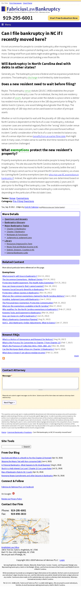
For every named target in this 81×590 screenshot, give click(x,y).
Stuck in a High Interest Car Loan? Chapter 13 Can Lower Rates (26, 470)
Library (8, 240)
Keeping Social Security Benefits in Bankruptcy (23, 289)
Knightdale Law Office (10, 549)
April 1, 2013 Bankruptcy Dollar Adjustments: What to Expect (28, 322)
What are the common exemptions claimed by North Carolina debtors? (33, 296)
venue (28, 90)
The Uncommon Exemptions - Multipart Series (22, 279)
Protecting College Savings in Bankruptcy (20, 292)
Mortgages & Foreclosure (17, 234)
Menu (6, 24)
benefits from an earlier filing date (49, 136)
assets (18, 97)
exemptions (20, 150)
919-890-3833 (18, 516)
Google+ (62, 207)
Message (7, 375)
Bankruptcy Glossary (15, 222)
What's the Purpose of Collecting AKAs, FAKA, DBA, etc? (27, 346)
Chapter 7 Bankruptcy (16, 231)
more (76, 356)
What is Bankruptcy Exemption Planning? (20, 319)
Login (62, 562)
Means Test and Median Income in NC (22, 246)
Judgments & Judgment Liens (19, 237)
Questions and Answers (16, 219)
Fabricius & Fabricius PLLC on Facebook (17, 489)
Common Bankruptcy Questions (19, 434)
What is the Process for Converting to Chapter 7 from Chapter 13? (31, 342)
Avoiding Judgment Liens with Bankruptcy (21, 299)
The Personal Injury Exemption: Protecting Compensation (27, 302)
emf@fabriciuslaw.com (47, 207)
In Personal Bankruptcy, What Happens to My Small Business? (26, 467)
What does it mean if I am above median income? (24, 352)
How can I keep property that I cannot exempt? (23, 286)
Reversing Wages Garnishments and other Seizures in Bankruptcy (27, 478)
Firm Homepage (15, 3)
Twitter (57, 207)
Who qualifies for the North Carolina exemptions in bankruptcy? (30, 309)
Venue (12, 198)
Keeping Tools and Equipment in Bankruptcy (21, 312)
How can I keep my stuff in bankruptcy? (19, 316)
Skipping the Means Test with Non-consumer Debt (21, 463)
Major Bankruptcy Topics (17, 225)
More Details (10, 214)
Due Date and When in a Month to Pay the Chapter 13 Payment (26, 460)
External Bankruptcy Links (17, 252)
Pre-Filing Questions (23, 201)
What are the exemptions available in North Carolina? (25, 306)
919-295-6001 (18, 512)
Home (3, 434)
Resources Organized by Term (19, 244)
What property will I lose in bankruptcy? (19, 276)
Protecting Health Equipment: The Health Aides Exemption (28, 282)
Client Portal (27, 3)
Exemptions (22, 198)
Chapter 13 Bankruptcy (16, 229)
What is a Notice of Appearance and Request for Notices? (27, 339)
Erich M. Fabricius (31, 207)
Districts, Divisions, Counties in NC (20, 249)
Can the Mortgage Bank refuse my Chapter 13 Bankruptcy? (28, 349)
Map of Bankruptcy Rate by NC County (16, 474)
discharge (32, 77)
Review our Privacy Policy (11, 501)
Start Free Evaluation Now (64, 17)
